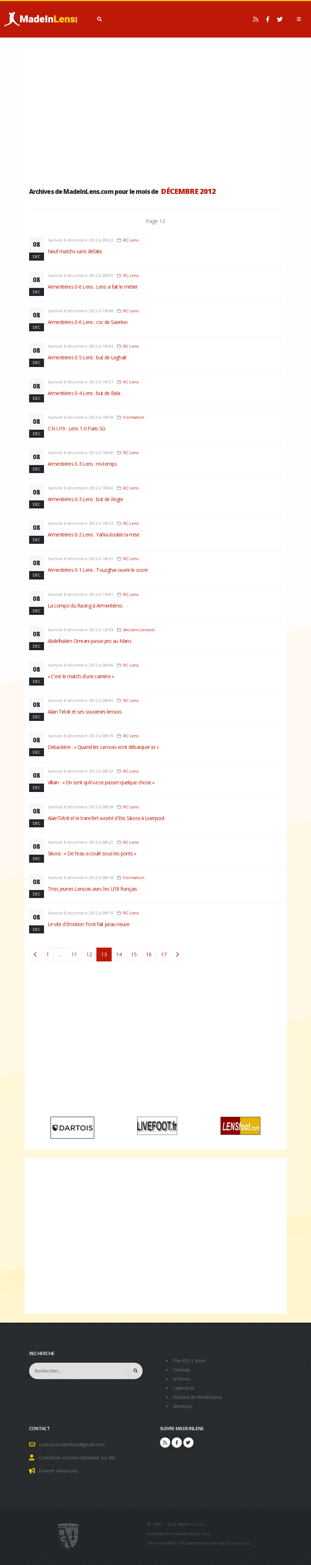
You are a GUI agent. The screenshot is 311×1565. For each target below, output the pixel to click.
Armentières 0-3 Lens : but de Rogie (85, 499)
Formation (133, 417)
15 (134, 954)
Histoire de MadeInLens (199, 1395)
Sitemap (182, 1369)
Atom (202, 1360)
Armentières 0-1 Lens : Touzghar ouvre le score (98, 569)
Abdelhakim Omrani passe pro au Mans (90, 640)
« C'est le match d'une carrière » (81, 676)
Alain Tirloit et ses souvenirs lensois (84, 711)
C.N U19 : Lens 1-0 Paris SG (76, 428)
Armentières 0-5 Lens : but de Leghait (87, 357)
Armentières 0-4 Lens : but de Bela (84, 393)
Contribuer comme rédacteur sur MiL (79, 1455)
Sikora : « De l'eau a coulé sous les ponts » (92, 853)
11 (74, 954)
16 (149, 954)
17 (164, 954)
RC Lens (131, 240)
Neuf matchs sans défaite (75, 251)
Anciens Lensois (139, 629)
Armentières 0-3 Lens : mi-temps (82, 463)
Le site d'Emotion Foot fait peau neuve (88, 924)
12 (89, 954)
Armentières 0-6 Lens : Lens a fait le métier (93, 286)
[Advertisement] (155, 115)
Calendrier (184, 1386)
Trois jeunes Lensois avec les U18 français (92, 888)
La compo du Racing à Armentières (85, 605)
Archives (182, 1378)
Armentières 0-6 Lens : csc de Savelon (88, 322)
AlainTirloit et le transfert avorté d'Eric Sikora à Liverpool (106, 818)
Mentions (183, 1404)
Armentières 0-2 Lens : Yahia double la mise (94, 534)
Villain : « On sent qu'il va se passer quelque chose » (101, 782)
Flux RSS (182, 1360)
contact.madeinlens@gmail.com (73, 1442)
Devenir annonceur (60, 1467)
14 (119, 954)
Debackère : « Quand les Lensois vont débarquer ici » (103, 747)
